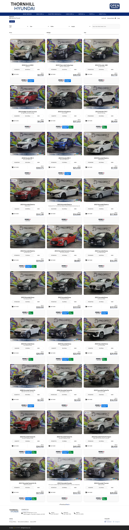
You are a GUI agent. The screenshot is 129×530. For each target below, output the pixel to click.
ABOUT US (102, 14)
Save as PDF (33, 521)
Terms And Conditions (23, 521)
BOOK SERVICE (27, 14)
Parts (91, 14)
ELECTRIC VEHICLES (54, 14)
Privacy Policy (12, 521)
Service (81, 14)
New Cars (40, 14)
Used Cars (70, 14)
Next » (68, 504)
